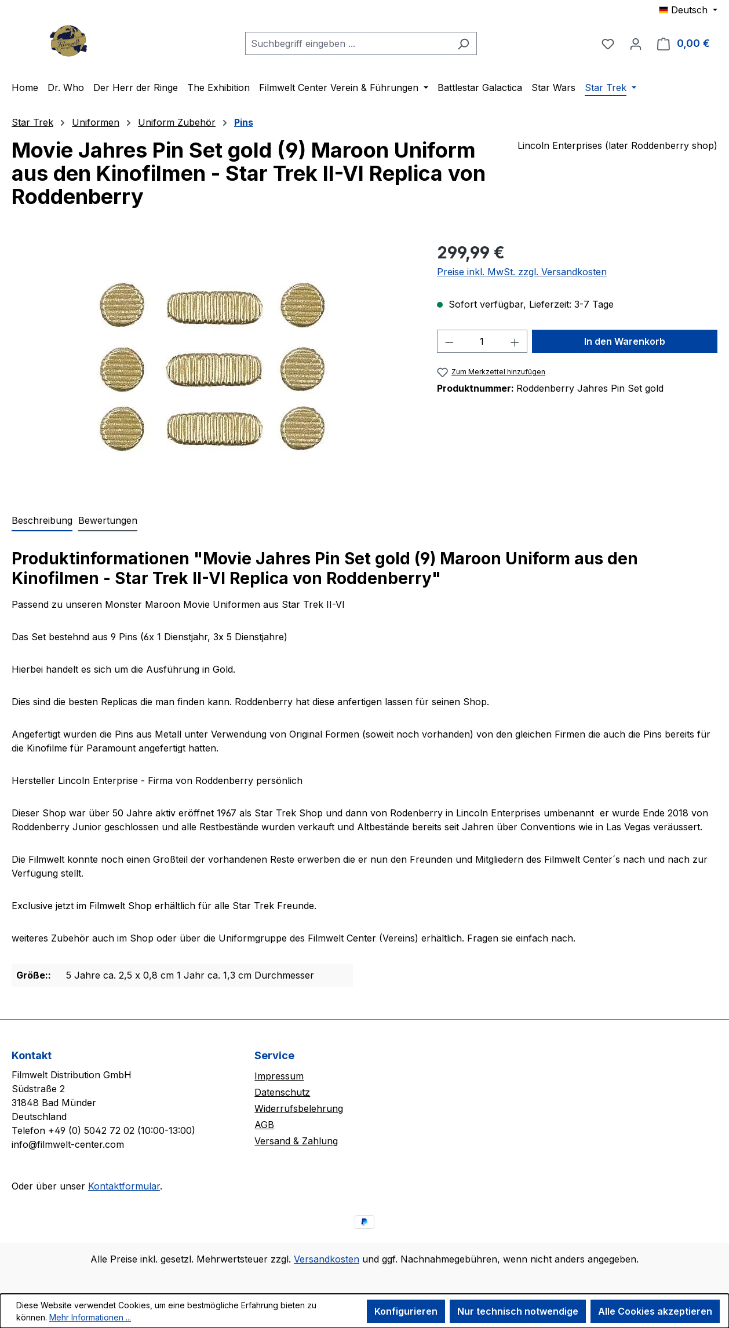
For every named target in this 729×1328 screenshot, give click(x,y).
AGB (264, 1124)
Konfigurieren (406, 1311)
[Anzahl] (482, 341)
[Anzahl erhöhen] (515, 341)
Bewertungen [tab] (107, 520)
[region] (212, 365)
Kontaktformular (124, 1186)
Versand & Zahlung (296, 1141)
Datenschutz (282, 1092)
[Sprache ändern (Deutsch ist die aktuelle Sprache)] (688, 10)
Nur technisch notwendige (517, 1311)
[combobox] (347, 43)
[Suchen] (463, 43)
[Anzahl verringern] (449, 341)
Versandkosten (326, 1259)
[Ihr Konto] (636, 43)
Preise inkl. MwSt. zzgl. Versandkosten (522, 272)
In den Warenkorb (624, 341)
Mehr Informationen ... (90, 1317)
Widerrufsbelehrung (298, 1108)
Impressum (279, 1076)
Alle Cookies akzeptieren (655, 1311)
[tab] (42, 520)
